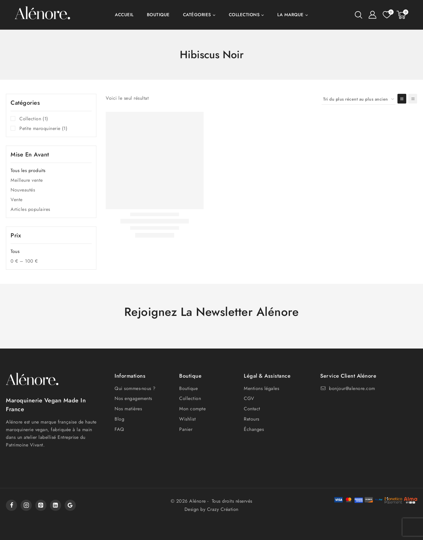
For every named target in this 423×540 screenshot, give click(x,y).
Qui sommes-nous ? (135, 388)
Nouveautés (23, 189)
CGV (249, 398)
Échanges (254, 429)
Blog (119, 419)
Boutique (158, 14)
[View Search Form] (358, 15)
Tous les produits (28, 170)
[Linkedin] (55, 505)
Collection (33, 119)
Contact (252, 408)
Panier (185, 429)
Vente (17, 199)
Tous (15, 251)
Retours (251, 419)
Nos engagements (133, 398)
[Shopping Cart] (402, 14)
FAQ (119, 429)
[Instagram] (26, 505)
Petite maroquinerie (43, 128)
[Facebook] (11, 505)
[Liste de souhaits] (387, 15)
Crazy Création (223, 509)
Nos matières (128, 408)
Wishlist (187, 419)
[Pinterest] (40, 505)
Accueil (124, 14)
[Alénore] (42, 15)
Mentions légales (261, 388)
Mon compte (192, 408)
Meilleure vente (27, 180)
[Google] (70, 505)
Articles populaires (30, 209)
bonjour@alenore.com (352, 388)
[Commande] (358, 99)
